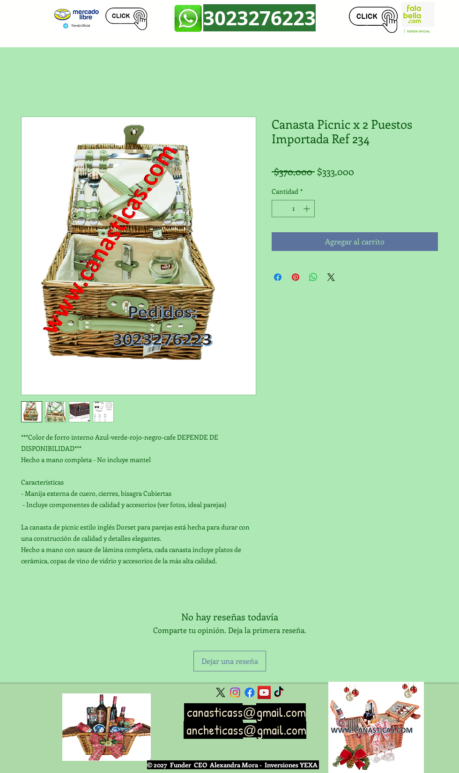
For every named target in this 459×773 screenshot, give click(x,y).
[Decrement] (279, 208)
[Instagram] (235, 692)
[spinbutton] (293, 208)
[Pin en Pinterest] (295, 277)
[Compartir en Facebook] (277, 277)
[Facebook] (249, 692)
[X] (220, 692)
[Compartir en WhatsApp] (313, 277)
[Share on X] (331, 277)
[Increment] (307, 208)
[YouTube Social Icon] (264, 692)
